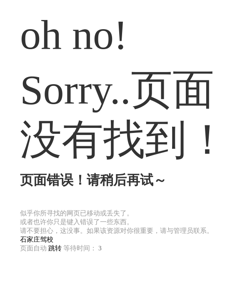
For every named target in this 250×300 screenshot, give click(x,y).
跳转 (55, 248)
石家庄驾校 (36, 239)
